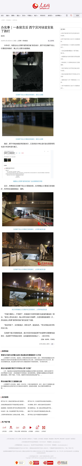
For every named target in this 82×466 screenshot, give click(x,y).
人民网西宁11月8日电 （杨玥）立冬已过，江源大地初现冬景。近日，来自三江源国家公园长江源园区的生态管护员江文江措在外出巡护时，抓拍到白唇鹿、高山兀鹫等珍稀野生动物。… (27, 386)
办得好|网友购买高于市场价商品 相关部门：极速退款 (16, 404)
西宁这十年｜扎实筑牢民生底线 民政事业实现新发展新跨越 (44, 401)
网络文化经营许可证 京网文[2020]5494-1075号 (33, 451)
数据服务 (51, 438)
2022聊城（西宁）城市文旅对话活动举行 (39, 404)
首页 (2, 15)
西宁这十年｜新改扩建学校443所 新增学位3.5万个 (15, 401)
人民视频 (30, 428)
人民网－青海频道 (22, 40)
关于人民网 (18, 438)
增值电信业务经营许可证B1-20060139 (39, 448)
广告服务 (35, 438)
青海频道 (8, 20)
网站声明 (57, 438)
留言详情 (46, 336)
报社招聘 (24, 438)
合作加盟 (40, 438)
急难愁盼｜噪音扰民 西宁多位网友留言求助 (13, 408)
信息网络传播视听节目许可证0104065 (12, 451)
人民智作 (43, 428)
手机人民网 (17, 428)
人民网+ (11, 428)
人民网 (3, 20)
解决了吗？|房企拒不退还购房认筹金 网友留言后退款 (43, 411)
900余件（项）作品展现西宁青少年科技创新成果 (15, 411)
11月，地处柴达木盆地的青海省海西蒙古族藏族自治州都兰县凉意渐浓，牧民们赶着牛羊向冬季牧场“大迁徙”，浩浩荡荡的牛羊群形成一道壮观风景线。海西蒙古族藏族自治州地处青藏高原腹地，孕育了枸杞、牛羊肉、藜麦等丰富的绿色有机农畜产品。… (27, 373)
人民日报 (4, 428)
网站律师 (62, 438)
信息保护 (67, 438)
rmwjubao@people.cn (63, 445)
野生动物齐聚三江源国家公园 (11, 381)
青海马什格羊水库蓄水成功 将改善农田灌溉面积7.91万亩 (21, 355)
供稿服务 (46, 438)
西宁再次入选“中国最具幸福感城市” (38, 414)
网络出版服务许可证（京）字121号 (54, 451)
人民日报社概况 (10, 438)
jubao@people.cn (57, 442)
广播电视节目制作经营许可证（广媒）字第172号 (61, 448)
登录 (77, 15)
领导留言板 (24, 428)
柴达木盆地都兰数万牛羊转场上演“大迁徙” (16, 368)
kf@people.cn (26, 445)
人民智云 (37, 428)
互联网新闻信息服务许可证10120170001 (18, 448)
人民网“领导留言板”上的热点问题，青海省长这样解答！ (17, 414)
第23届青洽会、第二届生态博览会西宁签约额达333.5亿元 (44, 408)
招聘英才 (29, 438)
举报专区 (42, 15)
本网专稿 (15, 20)
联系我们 (73, 438)
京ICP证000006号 (68, 451)
